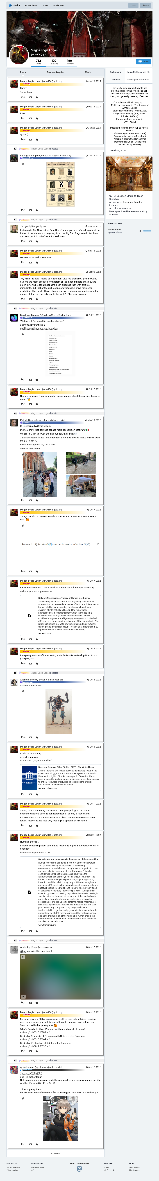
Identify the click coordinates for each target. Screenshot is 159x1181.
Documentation (37, 1167)
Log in (133, 5)
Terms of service (13, 1167)
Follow (144, 61)
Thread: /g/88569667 (31, 1073)
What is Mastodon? (79, 1163)
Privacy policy (12, 1170)
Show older (56, 1153)
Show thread (26, 92)
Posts (23, 72)
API (32, 1170)
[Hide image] (23, 164)
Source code (134, 1167)
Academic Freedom (133, 202)
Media (88, 72)
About (45, 5)
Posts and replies (55, 72)
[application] (60, 977)
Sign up (145, 5)
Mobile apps (58, 5)
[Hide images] (23, 454)
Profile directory (31, 5)
